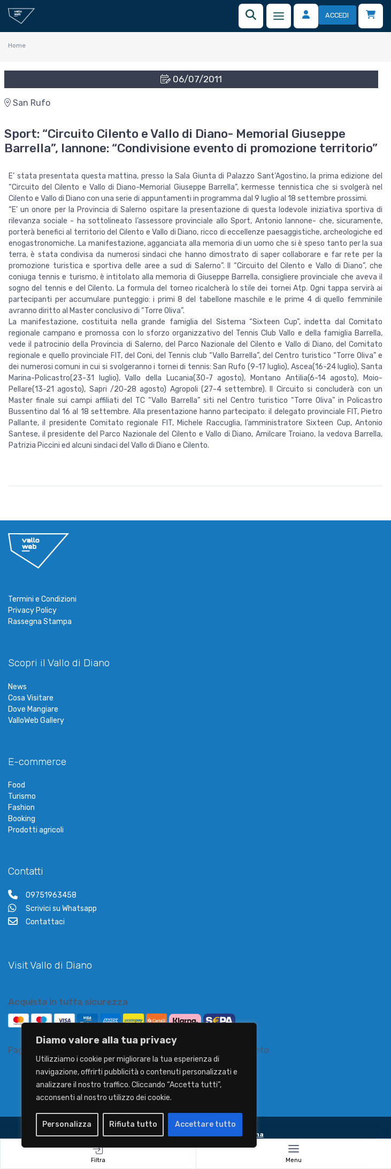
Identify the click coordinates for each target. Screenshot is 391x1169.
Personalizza (66, 1124)
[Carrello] (370, 16)
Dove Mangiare (33, 709)
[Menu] (279, 16)
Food (16, 785)
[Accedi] (325, 16)
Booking (21, 818)
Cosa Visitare (30, 698)
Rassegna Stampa (40, 621)
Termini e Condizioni (42, 599)
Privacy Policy (32, 610)
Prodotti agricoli (36, 830)
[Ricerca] (251, 16)
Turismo (22, 796)
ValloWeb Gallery (36, 720)
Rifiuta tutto (133, 1124)
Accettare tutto (205, 1124)
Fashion (21, 807)
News (17, 686)
